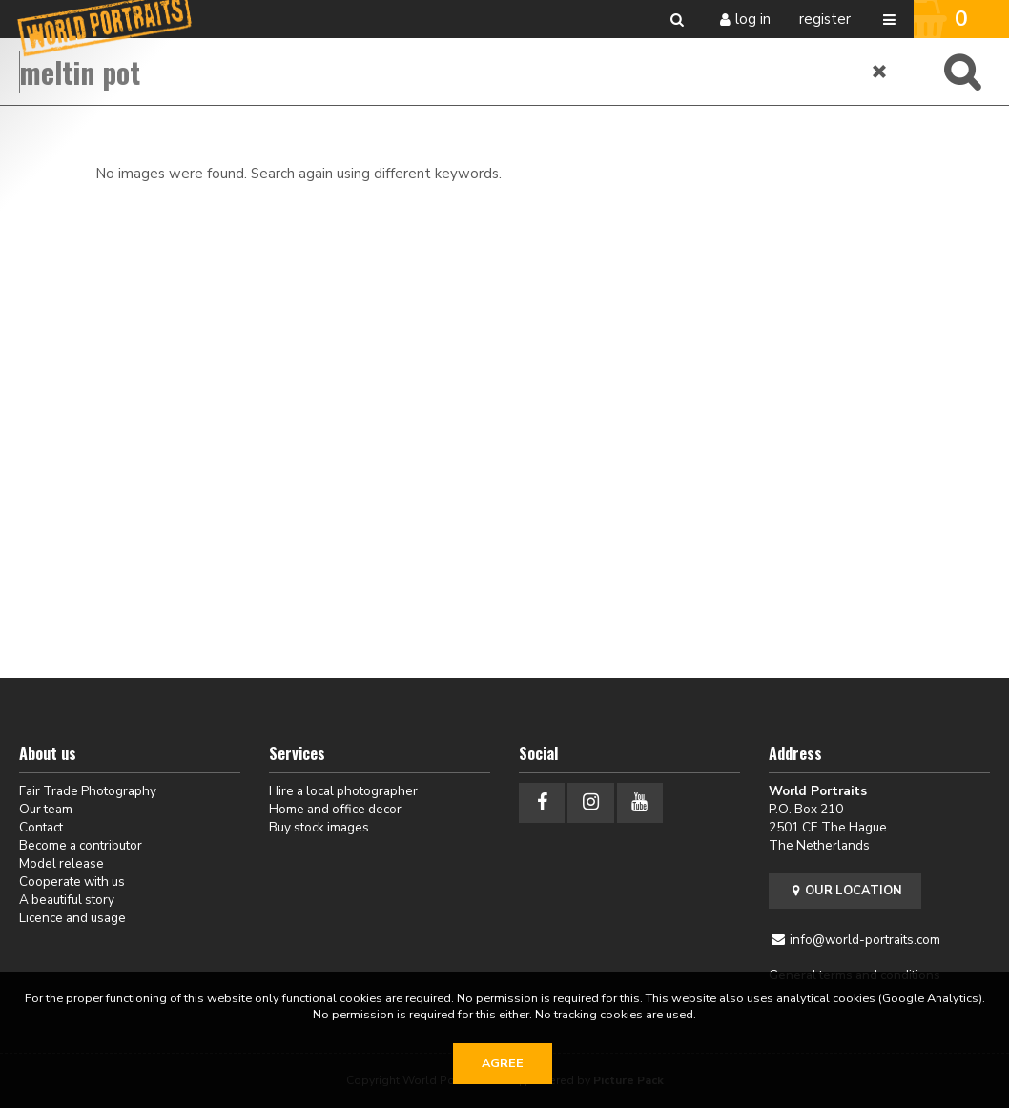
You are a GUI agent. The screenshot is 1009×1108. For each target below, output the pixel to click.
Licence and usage (72, 918)
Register (825, 19)
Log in (753, 19)
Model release (61, 863)
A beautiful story (66, 900)
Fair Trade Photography (87, 791)
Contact (41, 827)
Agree (503, 1063)
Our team (45, 809)
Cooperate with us (72, 881)
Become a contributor (80, 845)
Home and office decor (335, 809)
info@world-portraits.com (865, 940)
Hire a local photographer (343, 791)
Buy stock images (319, 827)
